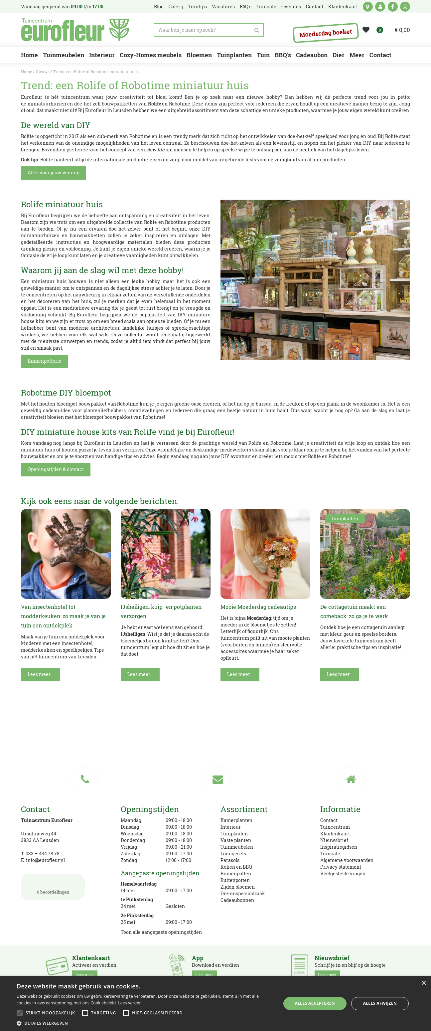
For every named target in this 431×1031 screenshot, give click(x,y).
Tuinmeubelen (236, 847)
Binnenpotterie (45, 361)
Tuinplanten (234, 833)
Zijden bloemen (237, 887)
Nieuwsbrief (334, 840)
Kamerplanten (236, 820)
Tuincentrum (335, 827)
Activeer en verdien (94, 966)
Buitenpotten (235, 880)
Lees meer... (40, 674)
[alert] (215, 1003)
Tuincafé (330, 853)
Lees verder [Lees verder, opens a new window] (129, 1003)
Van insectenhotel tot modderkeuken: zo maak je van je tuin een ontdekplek (63, 616)
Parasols (229, 860)
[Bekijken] (398, 30)
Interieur (230, 827)
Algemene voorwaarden (346, 860)
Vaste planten (235, 840)
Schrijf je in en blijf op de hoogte (350, 966)
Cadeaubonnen (237, 900)
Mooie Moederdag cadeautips (258, 606)
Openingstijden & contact (56, 469)
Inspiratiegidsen (338, 847)
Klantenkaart (335, 833)
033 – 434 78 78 (43, 853)
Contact (329, 820)
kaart (368, 7)
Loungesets (233, 853)
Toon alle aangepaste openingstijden (161, 932)
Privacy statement (340, 867)
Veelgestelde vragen (342, 873)
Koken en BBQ (236, 867)
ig (405, 7)
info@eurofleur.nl (45, 860)
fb (393, 7)
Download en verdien (215, 966)
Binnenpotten (235, 873)
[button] (145, 1023)
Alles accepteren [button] (315, 1003)
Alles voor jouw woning (53, 172)
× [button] (423, 983)
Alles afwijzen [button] (380, 1003)
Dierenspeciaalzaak (242, 893)
